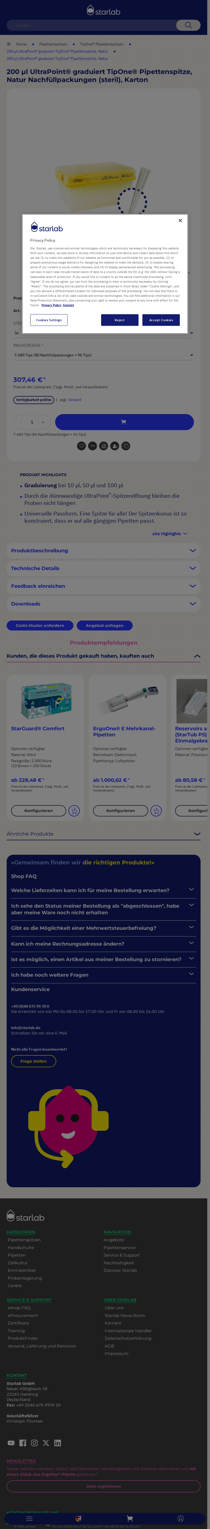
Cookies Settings (49, 320)
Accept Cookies (161, 320)
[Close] (180, 220)
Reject (119, 320)
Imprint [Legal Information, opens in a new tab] (68, 305)
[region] (105, 274)
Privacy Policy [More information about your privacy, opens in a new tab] (52, 305)
